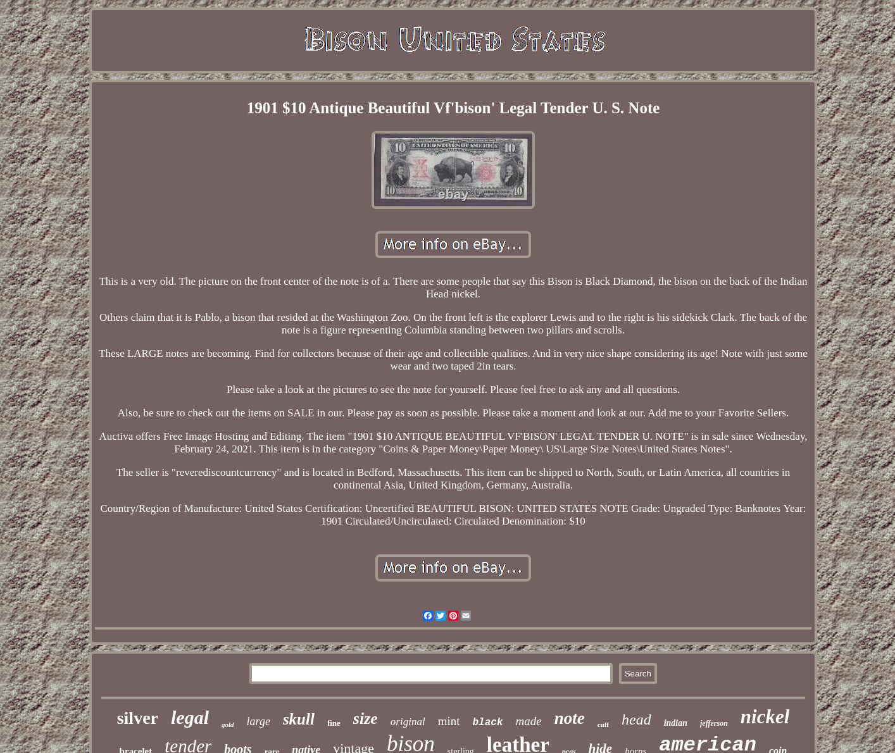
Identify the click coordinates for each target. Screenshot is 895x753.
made (529, 721)
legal (190, 717)
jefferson (714, 723)
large (258, 721)
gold (228, 724)
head (636, 719)
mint (449, 721)
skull (299, 719)
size (365, 718)
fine (334, 723)
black (488, 722)
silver (137, 718)
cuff (603, 724)
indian (675, 723)
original (408, 722)
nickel (765, 717)
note (569, 718)
